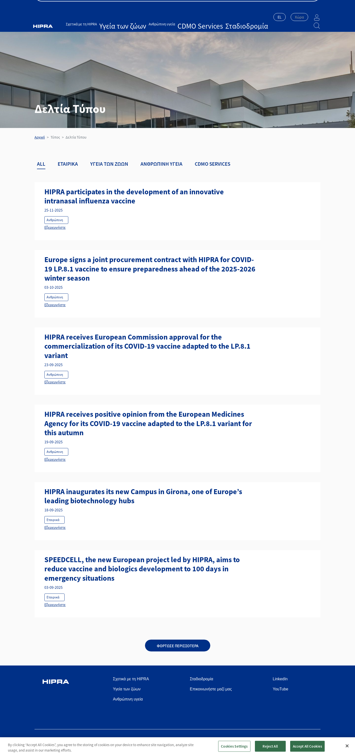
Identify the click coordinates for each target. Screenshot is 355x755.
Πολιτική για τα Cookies (267, 741)
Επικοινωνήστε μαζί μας (211, 689)
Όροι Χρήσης (197, 741)
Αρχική (40, 137)
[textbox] (287, 17)
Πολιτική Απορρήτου (228, 741)
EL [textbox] (267, 17)
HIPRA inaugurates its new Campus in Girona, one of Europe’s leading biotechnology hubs (143, 496)
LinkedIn (280, 679)
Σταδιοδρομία (200, 16)
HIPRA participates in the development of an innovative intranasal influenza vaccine (134, 196)
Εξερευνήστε (55, 227)
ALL (41, 164)
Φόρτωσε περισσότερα (177, 645)
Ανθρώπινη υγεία (149, 16)
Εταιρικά (68, 164)
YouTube (280, 689)
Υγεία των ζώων (121, 16)
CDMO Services (176, 16)
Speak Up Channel (305, 741)
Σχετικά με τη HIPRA (91, 16)
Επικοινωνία (310, 5)
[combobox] (267, 17)
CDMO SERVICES (212, 164)
